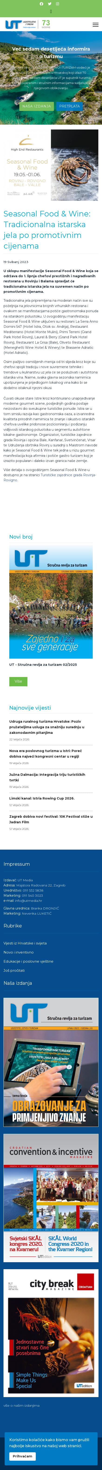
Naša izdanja (36, 107)
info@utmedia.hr (28, 901)
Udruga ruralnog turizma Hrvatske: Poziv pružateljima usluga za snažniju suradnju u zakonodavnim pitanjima (51, 730)
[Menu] (96, 25)
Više (18, 681)
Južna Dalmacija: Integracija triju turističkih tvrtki (51, 781)
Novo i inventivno (18, 952)
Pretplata (69, 107)
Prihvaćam (22, 1456)
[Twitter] (49, 4)
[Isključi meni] (51, 11)
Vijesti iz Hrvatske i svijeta (25, 943)
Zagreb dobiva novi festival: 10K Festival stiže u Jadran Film (51, 823)
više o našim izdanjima (21, 1405)
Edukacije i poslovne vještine (28, 961)
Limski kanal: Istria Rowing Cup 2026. (51, 802)
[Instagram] (57, 4)
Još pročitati (14, 970)
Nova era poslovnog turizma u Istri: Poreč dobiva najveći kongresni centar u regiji (51, 757)
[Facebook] (41, 4)
